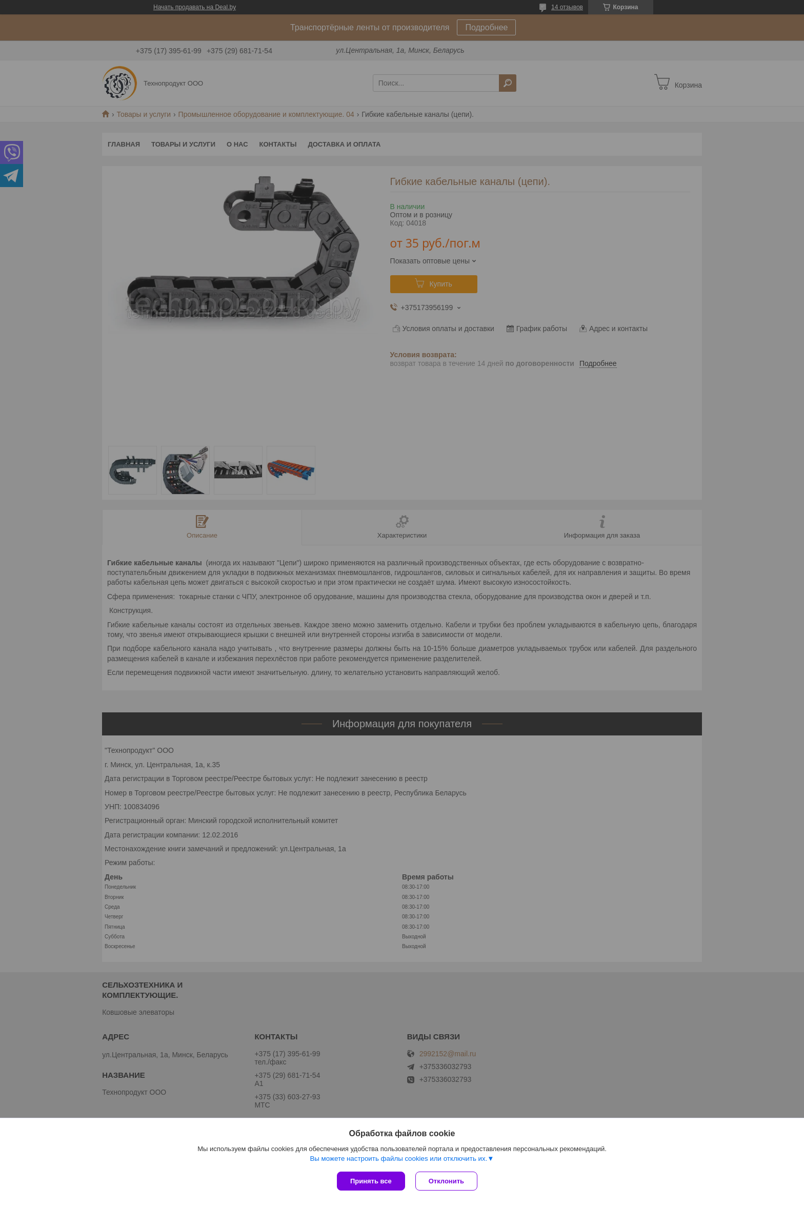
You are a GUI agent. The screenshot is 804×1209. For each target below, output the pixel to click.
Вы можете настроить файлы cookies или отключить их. (398, 1158)
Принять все (371, 1181)
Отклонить (446, 1181)
